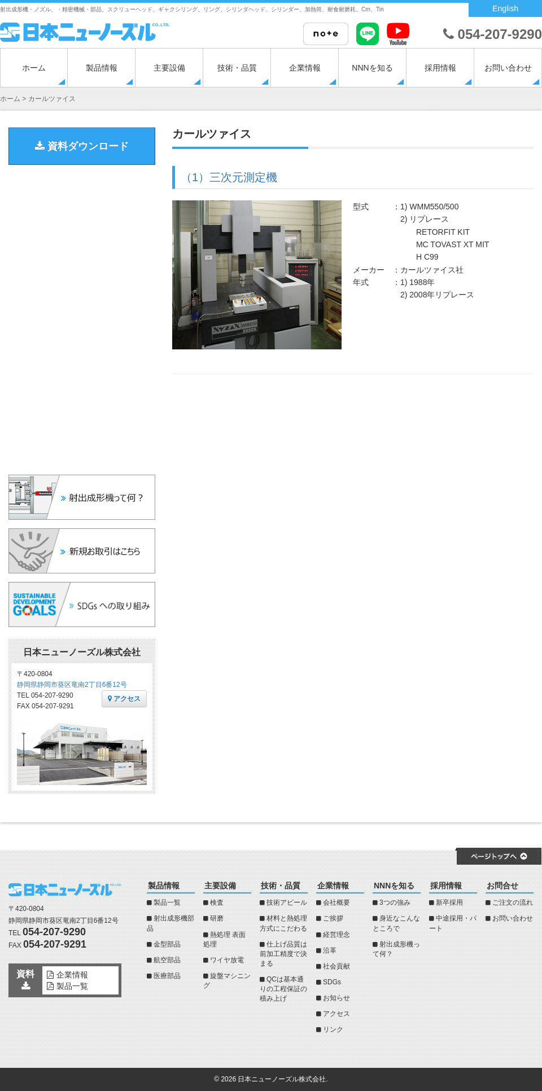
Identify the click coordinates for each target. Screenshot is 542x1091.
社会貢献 (336, 966)
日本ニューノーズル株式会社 (282, 1079)
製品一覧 (167, 902)
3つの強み (394, 902)
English (505, 8)
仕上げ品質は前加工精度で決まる (283, 953)
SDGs (332, 982)
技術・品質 (237, 67)
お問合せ (502, 885)
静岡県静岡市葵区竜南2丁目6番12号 (72, 685)
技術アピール (286, 902)
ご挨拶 (333, 918)
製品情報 (101, 67)
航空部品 (167, 960)
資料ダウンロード (82, 146)
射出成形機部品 (170, 923)
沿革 (329, 950)
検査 (217, 902)
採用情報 (440, 67)
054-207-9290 (492, 34)
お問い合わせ (508, 67)
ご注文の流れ (512, 902)
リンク (333, 1029)
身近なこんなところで (396, 923)
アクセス (124, 699)
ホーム (34, 67)
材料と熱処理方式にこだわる (283, 923)
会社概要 (336, 902)
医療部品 (167, 976)
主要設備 (169, 67)
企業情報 (305, 67)
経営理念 (336, 935)
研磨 (217, 918)
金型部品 (167, 944)
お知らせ (336, 998)
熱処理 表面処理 (224, 939)
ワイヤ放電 (227, 960)
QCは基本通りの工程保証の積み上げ (283, 988)
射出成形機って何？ (396, 949)
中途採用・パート (453, 923)
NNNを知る (372, 67)
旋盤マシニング (227, 980)
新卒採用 (449, 902)
